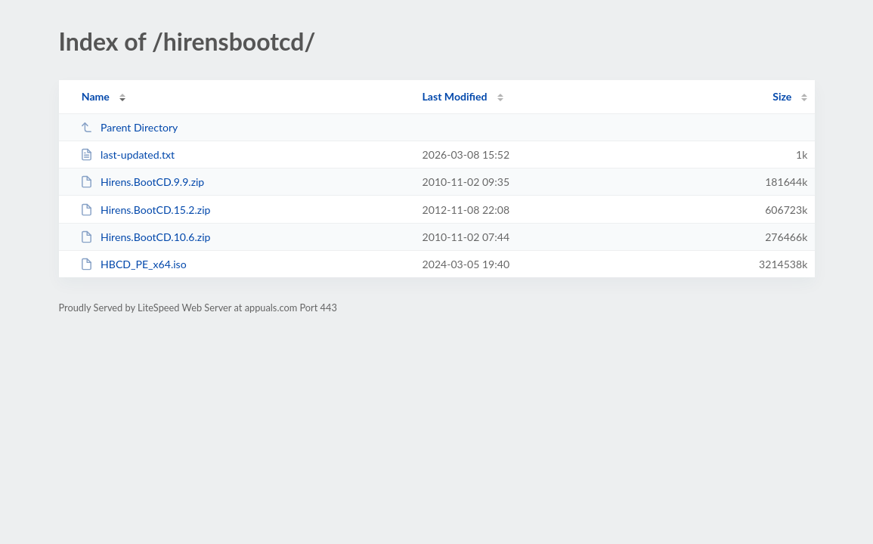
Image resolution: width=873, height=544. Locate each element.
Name (96, 96)
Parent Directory (129, 127)
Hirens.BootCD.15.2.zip (145, 209)
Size (781, 96)
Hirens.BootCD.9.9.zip (142, 181)
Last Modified (455, 96)
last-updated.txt (127, 154)
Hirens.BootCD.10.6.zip (145, 236)
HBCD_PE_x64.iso (133, 264)
